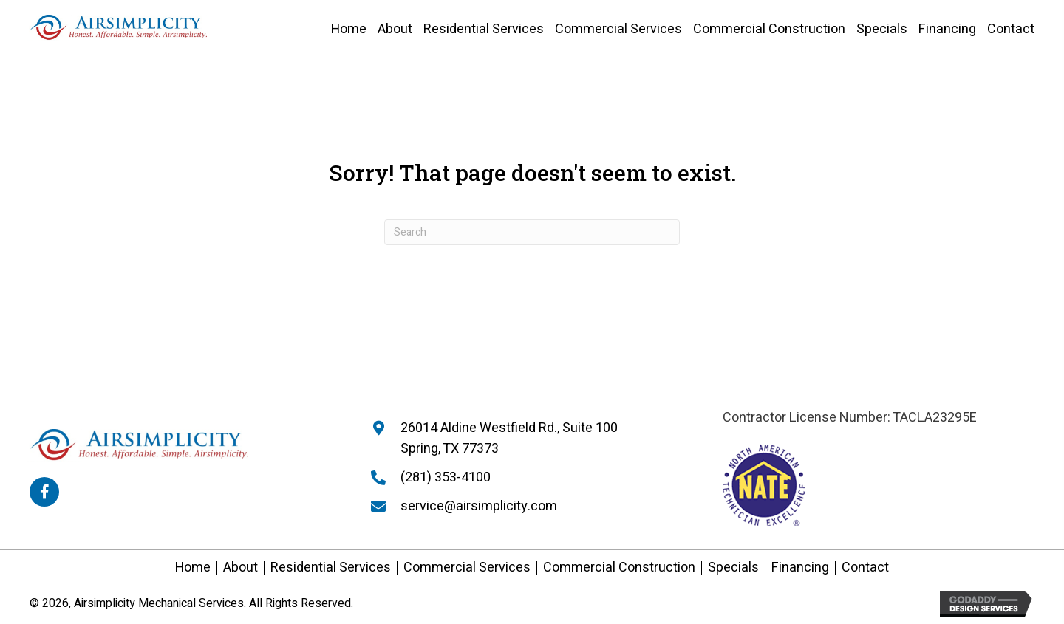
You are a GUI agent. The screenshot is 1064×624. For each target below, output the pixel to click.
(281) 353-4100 (445, 477)
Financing (800, 568)
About (240, 568)
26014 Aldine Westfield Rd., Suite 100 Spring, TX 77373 (509, 438)
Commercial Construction (619, 568)
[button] (44, 492)
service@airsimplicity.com (478, 506)
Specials (733, 568)
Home (193, 568)
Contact (865, 568)
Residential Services (330, 568)
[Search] (532, 232)
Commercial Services (467, 568)
